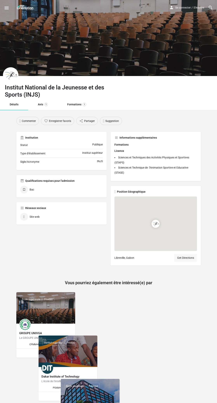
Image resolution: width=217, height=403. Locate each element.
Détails (14, 104)
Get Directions (185, 257)
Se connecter (183, 7)
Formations (76, 104)
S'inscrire (198, 7)
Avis (43, 104)
